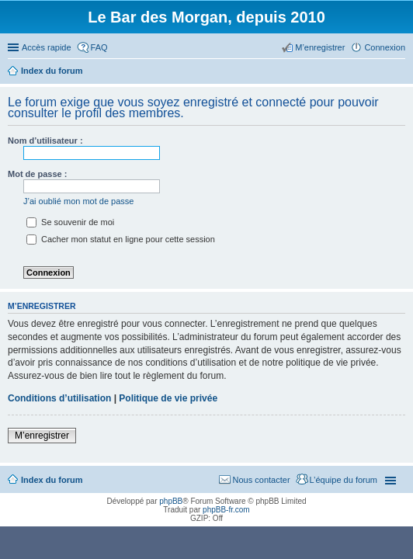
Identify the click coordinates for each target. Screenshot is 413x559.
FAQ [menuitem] (99, 47)
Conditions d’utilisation (59, 398)
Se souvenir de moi (70, 222)
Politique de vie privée (168, 398)
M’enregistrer (42, 435)
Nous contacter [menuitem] (261, 479)
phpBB (170, 501)
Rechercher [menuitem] (399, 72)
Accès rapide (46, 47)
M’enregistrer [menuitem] (320, 47)
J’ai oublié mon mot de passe (78, 201)
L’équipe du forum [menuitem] (343, 479)
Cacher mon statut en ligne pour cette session (120, 239)
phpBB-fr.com (226, 509)
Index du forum (51, 479)
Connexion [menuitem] (384, 47)
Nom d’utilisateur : (45, 140)
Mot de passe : (37, 174)
